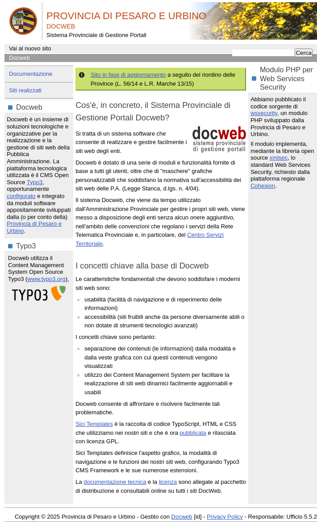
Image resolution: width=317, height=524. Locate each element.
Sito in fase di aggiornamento (128, 74)
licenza (168, 482)
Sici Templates (94, 424)
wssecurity (263, 113)
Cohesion (262, 185)
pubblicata (193, 432)
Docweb (19, 57)
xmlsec (279, 157)
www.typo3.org (46, 279)
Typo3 (34, 182)
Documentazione (31, 73)
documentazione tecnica (114, 482)
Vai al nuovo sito (30, 48)
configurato (21, 196)
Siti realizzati (25, 90)
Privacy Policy (225, 516)
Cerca (304, 53)
